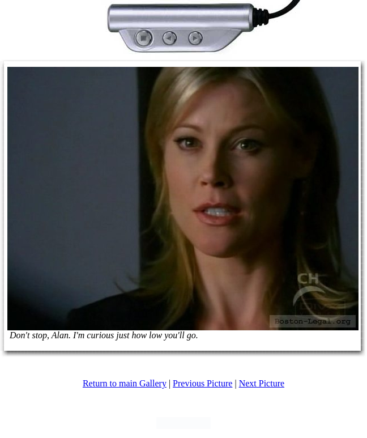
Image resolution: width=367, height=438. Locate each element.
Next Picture (261, 383)
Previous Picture (202, 383)
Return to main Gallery (125, 383)
